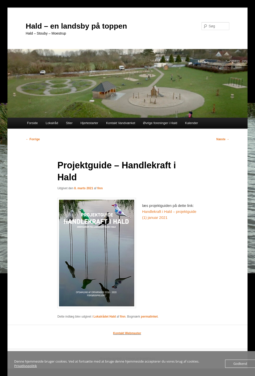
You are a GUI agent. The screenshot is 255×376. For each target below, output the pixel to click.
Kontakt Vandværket (120, 123)
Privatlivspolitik (25, 366)
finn (100, 188)
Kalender (191, 123)
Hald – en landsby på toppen (76, 26)
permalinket (149, 316)
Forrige (33, 139)
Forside (32, 123)
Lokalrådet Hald (104, 316)
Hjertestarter (89, 123)
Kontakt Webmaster (127, 333)
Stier (69, 123)
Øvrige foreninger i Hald (160, 123)
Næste (222, 139)
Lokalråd (52, 123)
